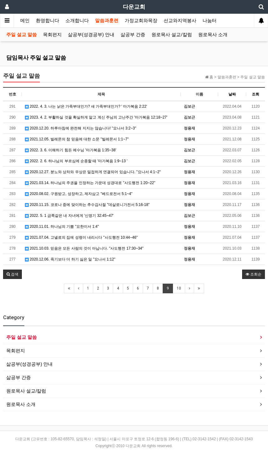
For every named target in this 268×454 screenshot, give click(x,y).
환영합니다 (47, 20)
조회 (255, 94)
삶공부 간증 (133, 34)
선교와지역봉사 (180, 20)
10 (179, 288)
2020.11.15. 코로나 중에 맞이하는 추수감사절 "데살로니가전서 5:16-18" (87, 205)
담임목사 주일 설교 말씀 (36, 57)
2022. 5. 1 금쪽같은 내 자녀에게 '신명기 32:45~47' (69, 215)
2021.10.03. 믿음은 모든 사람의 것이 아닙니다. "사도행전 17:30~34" (84, 248)
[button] (12, 274)
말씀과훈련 (106, 20)
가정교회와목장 (141, 20)
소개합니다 (77, 20)
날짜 (232, 94)
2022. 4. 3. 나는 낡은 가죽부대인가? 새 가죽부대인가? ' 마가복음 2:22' (86, 106)
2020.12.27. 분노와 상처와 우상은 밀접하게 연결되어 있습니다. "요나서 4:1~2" (93, 172)
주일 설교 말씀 (21, 34)
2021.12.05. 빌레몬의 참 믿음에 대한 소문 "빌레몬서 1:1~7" (77, 139)
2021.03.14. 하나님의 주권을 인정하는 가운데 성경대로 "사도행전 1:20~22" (90, 183)
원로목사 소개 (212, 34)
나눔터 (210, 20)
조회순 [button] (253, 274)
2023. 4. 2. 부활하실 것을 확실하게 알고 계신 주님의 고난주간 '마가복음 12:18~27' (96, 117)
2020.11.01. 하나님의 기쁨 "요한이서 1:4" (62, 226)
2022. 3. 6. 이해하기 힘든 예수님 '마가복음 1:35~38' (70, 150)
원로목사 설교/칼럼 (171, 34)
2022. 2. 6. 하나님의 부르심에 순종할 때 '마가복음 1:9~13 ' (76, 161)
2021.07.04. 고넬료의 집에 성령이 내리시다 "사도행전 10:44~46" (81, 237)
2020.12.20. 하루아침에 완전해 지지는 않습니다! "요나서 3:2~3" (80, 128)
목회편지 (52, 34)
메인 (25, 20)
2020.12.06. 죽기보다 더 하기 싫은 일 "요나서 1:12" (70, 259)
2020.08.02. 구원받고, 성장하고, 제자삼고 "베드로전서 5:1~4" (78, 194)
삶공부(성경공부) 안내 (91, 34)
